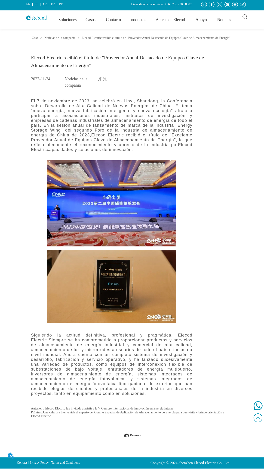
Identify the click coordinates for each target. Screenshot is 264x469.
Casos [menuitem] (90, 19)
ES (36, 4)
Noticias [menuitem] (224, 19)
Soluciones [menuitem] (67, 19)
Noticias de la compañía (59, 38)
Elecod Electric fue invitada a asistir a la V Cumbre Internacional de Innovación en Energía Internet (110, 408)
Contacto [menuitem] (113, 19)
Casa (35, 38)
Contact (22, 462)
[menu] (146, 20)
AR (44, 4)
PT (61, 4)
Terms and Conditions (65, 462)
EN (28, 4)
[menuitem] (138, 20)
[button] (138, 20)
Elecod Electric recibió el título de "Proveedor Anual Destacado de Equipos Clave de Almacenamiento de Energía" (155, 38)
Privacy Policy (39, 462)
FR (53, 4)
